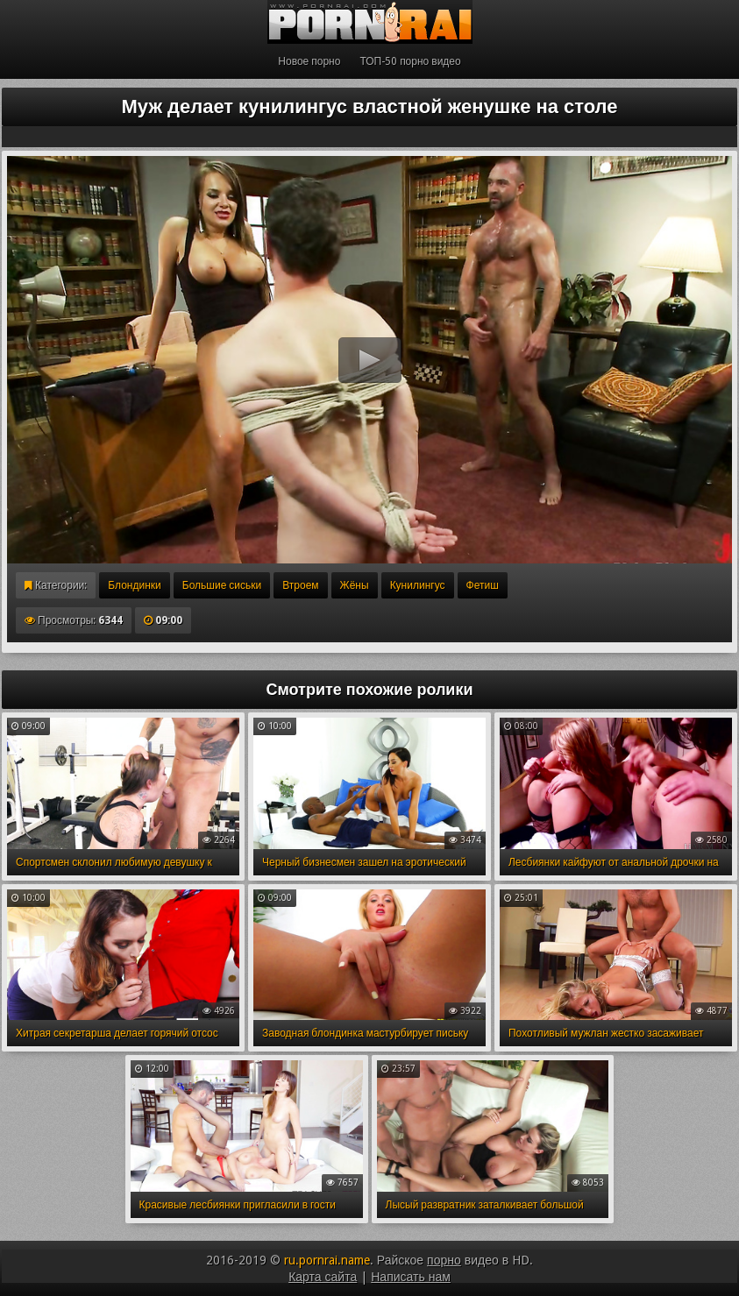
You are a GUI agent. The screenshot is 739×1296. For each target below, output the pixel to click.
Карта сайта (322, 1277)
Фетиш (482, 585)
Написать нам (411, 1277)
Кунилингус (417, 585)
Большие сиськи (221, 585)
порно (444, 1260)
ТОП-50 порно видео (409, 61)
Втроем (300, 585)
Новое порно (309, 61)
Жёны (354, 585)
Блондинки (134, 585)
